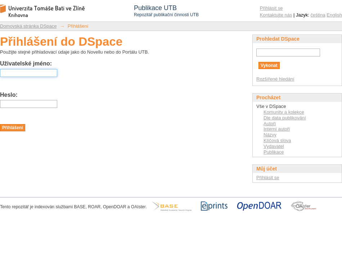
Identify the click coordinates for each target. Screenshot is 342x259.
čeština (318, 15)
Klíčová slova (277, 140)
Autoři (270, 123)
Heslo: (9, 95)
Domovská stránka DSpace (28, 26)
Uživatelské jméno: (26, 63)
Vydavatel (274, 146)
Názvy (270, 134)
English (334, 15)
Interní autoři (277, 129)
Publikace (274, 152)
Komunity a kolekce (284, 112)
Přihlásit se (271, 8)
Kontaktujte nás (276, 15)
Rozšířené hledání (275, 79)
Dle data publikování (285, 118)
